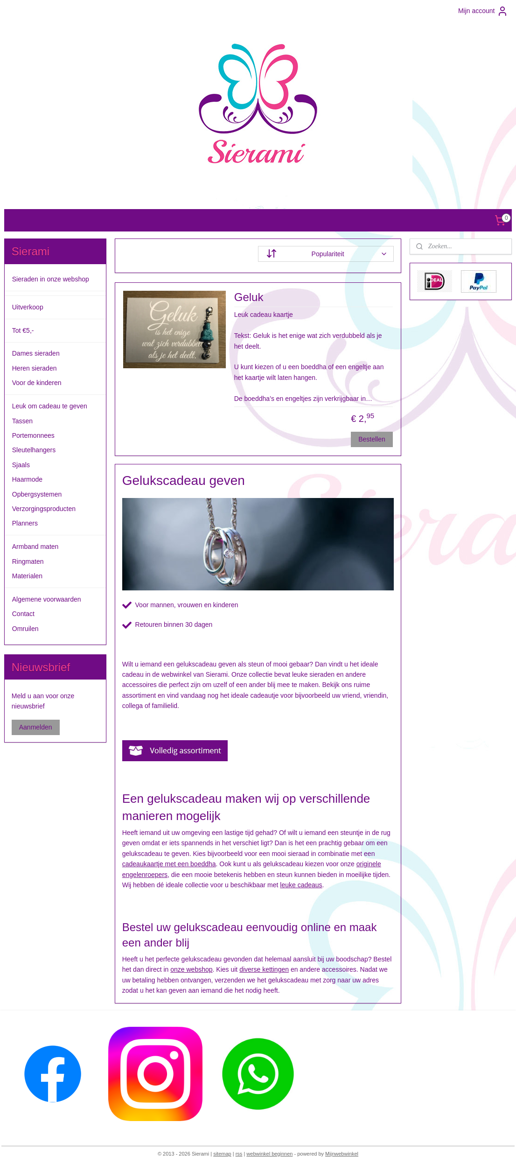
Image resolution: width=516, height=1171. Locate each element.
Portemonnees (33, 435)
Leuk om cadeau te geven (49, 406)
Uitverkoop (27, 307)
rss (239, 1154)
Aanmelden (35, 727)
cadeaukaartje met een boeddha (169, 864)
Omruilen (25, 628)
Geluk (249, 297)
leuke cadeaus (301, 885)
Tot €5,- (23, 330)
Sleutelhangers (34, 450)
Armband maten (35, 546)
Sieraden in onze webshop (50, 279)
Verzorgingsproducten (44, 508)
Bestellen (371, 439)
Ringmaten (28, 561)
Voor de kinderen (37, 382)
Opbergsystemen (37, 494)
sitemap (222, 1154)
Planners (25, 523)
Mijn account (483, 11)
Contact (23, 613)
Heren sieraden (34, 368)
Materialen (27, 576)
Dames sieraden (36, 353)
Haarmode (27, 479)
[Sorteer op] (325, 253)
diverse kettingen (264, 969)
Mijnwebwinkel (341, 1154)
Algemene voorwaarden (46, 599)
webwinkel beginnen (269, 1154)
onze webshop (191, 969)
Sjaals (21, 465)
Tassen (22, 421)
